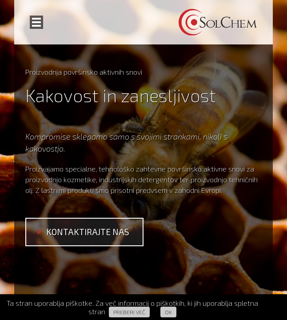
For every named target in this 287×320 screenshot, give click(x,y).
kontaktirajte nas (87, 232)
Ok (168, 312)
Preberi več (129, 312)
